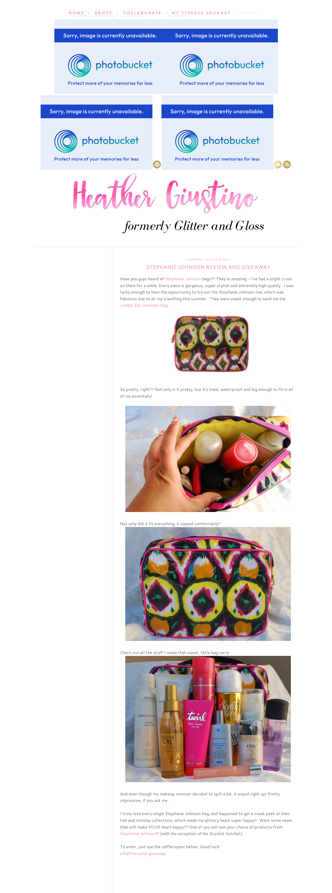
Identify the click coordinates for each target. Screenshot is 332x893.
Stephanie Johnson (183, 279)
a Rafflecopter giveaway (143, 853)
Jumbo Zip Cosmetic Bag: (144, 305)
